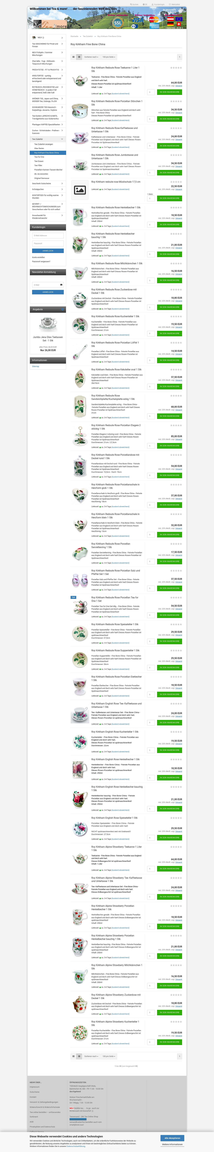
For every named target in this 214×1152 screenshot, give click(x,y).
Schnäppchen (38, 189)
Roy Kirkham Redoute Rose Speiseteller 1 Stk (114, 624)
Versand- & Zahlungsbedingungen (44, 1102)
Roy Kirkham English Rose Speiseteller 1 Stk (114, 817)
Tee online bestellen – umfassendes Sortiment (45, 1114)
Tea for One (39, 157)
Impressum (34, 1087)
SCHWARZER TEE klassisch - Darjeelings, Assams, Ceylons (44, 108)
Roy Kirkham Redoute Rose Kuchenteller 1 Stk (115, 316)
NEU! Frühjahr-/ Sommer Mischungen (42, 53)
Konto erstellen (38, 257)
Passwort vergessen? (41, 261)
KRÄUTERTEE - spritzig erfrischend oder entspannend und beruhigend (46, 78)
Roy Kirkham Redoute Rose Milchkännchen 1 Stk (116, 263)
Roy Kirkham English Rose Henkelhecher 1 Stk (115, 759)
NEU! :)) (38, 37)
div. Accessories (41, 174)
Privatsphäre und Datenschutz (42, 1127)
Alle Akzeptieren (172, 1138)
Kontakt (33, 1097)
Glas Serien (39, 148)
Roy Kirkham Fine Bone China (46, 153)
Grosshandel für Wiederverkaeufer (39, 216)
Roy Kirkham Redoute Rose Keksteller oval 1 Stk (116, 369)
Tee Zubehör (37, 139)
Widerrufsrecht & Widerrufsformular (45, 1107)
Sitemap (35, 366)
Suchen (134, 4)
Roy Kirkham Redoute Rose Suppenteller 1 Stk (115, 650)
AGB (31, 1122)
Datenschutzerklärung (76, 1146)
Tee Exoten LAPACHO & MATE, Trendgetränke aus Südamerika (45, 117)
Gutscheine (34, 1092)
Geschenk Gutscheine (41, 183)
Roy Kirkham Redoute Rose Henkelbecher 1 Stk (115, 207)
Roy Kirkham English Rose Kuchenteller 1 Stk (114, 731)
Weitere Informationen (172, 1144)
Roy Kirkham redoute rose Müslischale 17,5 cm (115, 181)
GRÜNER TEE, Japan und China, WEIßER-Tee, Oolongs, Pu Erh (45, 100)
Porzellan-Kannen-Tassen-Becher (48, 170)
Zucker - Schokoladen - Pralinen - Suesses (46, 131)
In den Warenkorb (169, 92)
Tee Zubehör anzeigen (43, 144)
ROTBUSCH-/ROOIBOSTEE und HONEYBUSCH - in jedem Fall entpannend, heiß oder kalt (45, 90)
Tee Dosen (38, 161)
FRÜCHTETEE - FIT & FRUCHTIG (45, 70)
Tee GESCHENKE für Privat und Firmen (45, 45)
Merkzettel (174, 4)
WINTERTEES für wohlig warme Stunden (45, 196)
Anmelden (48, 251)
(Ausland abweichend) (120, 94)
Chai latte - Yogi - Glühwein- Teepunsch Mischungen (43, 62)
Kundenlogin (158, 4)
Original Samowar (41, 178)
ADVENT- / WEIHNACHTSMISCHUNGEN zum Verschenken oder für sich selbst (46, 207)
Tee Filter (38, 165)
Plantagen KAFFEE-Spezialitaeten (46, 124)
